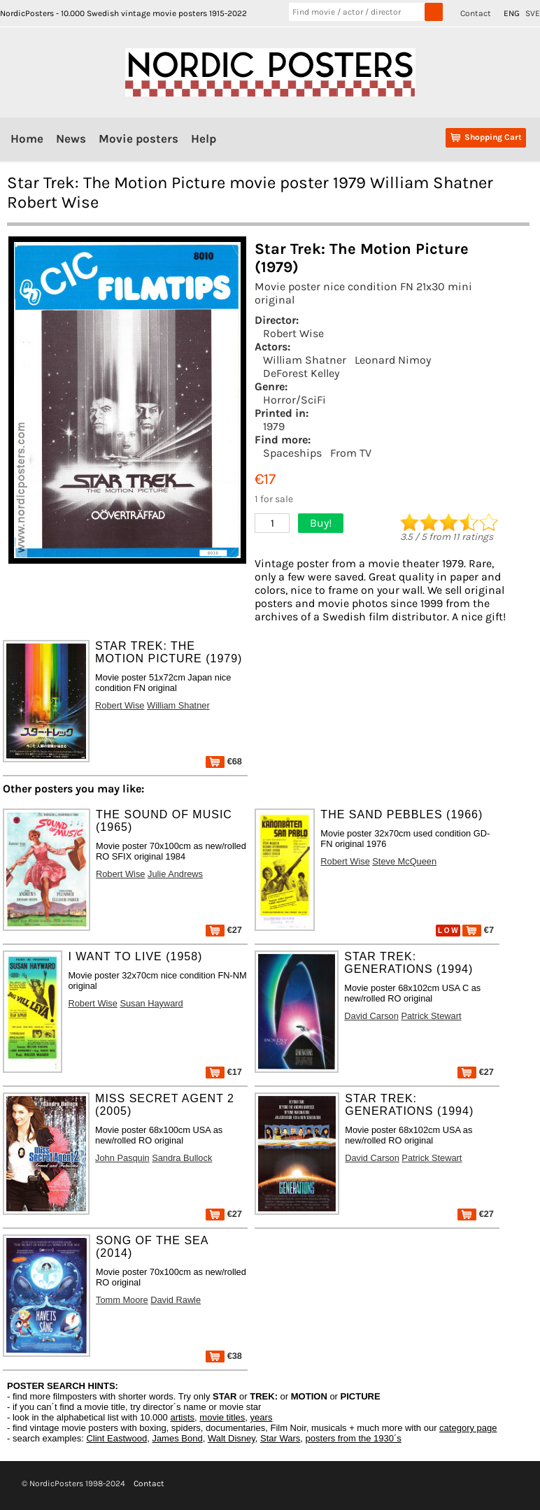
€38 (224, 1356)
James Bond (177, 1438)
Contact (475, 13)
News (71, 138)
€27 (224, 930)
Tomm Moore (122, 1300)
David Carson (371, 1016)
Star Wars (280, 1438)
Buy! (321, 522)
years (261, 1417)
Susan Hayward (151, 1003)
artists (182, 1417)
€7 (478, 930)
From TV (350, 453)
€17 (224, 1072)
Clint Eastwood (116, 1438)
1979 (274, 426)
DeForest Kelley (301, 373)
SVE (532, 13)
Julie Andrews (175, 874)
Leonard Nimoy (393, 359)
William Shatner (304, 359)
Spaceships (292, 453)
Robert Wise (293, 333)
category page (468, 1428)
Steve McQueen (404, 861)
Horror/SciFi (294, 399)
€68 (224, 761)
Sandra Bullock (182, 1158)
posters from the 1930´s (354, 1438)
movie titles (222, 1417)
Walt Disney (231, 1438)
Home (26, 138)
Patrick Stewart (431, 1016)
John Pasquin (122, 1158)
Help (203, 138)
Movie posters (138, 138)
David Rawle (175, 1300)
